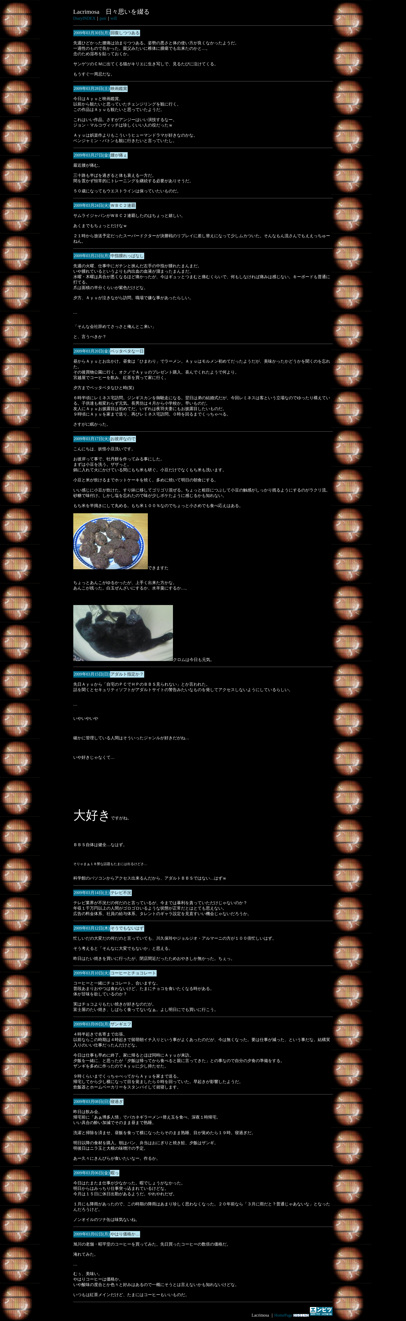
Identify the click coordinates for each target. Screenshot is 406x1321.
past (103, 18)
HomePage (283, 1315)
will (114, 18)
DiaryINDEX (84, 18)
